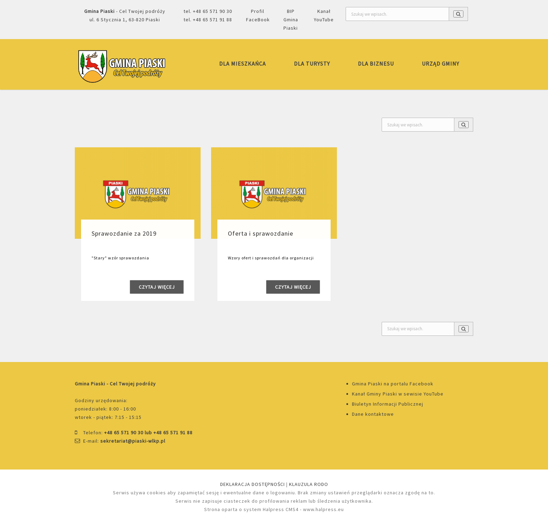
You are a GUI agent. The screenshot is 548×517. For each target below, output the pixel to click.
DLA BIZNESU (376, 63)
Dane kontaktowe (373, 414)
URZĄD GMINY (440, 63)
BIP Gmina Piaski (290, 19)
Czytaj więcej (157, 287)
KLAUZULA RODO (308, 484)
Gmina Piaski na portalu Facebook (392, 384)
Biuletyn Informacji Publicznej (387, 404)
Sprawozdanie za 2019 (124, 233)
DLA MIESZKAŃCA (242, 63)
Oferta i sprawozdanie (260, 233)
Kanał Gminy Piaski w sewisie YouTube (398, 394)
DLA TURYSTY (312, 63)
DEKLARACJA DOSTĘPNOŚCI (252, 484)
